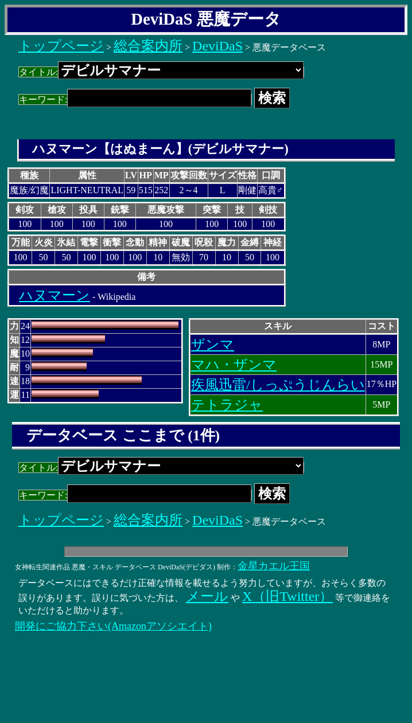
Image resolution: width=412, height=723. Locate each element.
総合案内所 (148, 45)
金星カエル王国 (274, 566)
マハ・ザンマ (234, 364)
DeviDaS (217, 45)
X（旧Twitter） (287, 596)
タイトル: (161, 72)
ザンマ (212, 344)
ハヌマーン (54, 295)
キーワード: (135, 99)
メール (207, 596)
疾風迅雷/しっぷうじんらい (278, 384)
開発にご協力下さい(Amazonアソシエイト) (113, 626)
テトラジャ (227, 404)
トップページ (61, 45)
